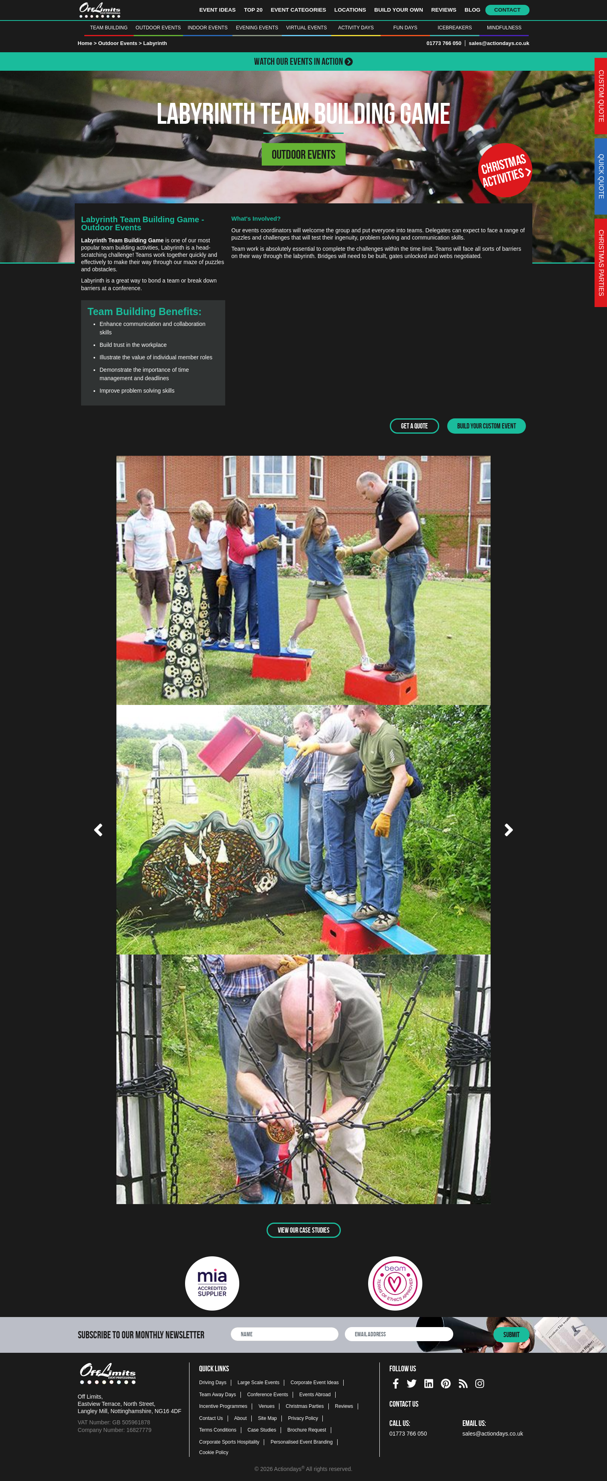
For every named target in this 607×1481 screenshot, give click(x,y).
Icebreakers (455, 28)
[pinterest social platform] (446, 1382)
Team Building (108, 28)
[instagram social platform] (479, 1382)
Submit (511, 1335)
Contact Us (211, 1418)
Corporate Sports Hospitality (229, 1441)
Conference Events (267, 1394)
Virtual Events (306, 28)
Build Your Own (398, 10)
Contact (507, 10)
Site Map (267, 1418)
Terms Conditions (217, 1429)
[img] (396, 1383)
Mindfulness (504, 28)
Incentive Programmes (223, 1406)
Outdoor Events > (120, 43)
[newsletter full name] (284, 1334)
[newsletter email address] (399, 1334)
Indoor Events (208, 28)
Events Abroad (315, 1394)
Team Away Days (217, 1394)
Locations (350, 10)
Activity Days (356, 28)
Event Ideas (218, 10)
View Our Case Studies (304, 1230)
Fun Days (405, 28)
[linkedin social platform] (428, 1382)
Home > (87, 43)
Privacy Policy (303, 1418)
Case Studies (262, 1429)
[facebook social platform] (396, 1382)
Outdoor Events (158, 28)
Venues (267, 1406)
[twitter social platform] (412, 1382)
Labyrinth (155, 43)
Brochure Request (306, 1429)
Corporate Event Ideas (315, 1382)
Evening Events (257, 28)
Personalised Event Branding (302, 1441)
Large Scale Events (258, 1382)
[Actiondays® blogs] (463, 1382)
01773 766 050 (443, 43)
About (240, 1418)
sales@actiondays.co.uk (499, 43)
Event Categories (298, 10)
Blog (472, 10)
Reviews (443, 10)
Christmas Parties (305, 1406)
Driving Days (212, 1382)
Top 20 (253, 10)
